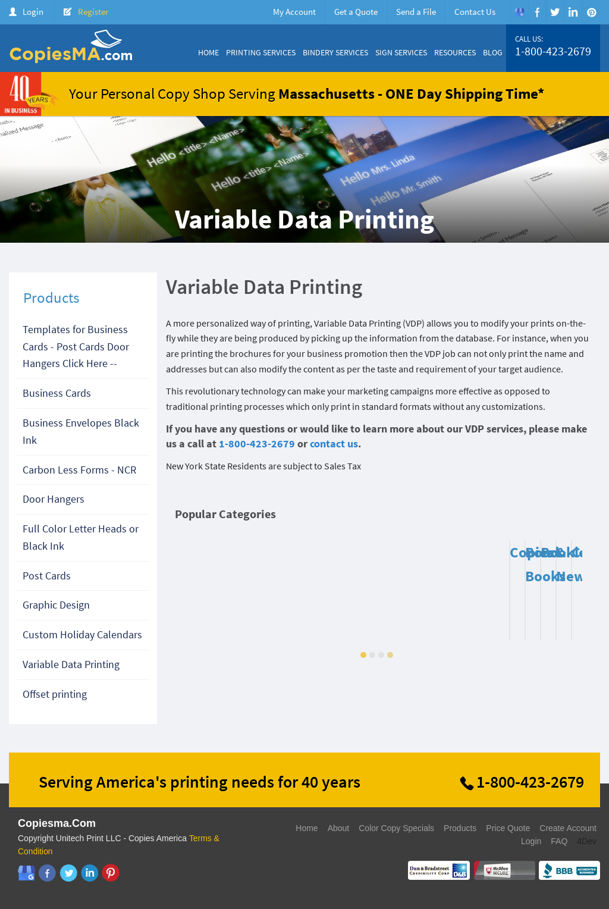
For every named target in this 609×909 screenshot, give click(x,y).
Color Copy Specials (396, 828)
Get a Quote (356, 11)
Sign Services (401, 52)
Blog (493, 52)
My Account (294, 11)
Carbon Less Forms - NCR (79, 470)
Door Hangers (53, 499)
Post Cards (47, 575)
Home (208, 52)
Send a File (416, 11)
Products (460, 828)
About (339, 828)
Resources (455, 52)
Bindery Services (335, 52)
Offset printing (55, 694)
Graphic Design (56, 605)
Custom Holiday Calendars (82, 634)
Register (93, 11)
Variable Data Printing (71, 664)
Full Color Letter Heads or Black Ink (81, 537)
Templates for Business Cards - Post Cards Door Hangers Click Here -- (76, 346)
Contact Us (474, 11)
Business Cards (57, 393)
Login (33, 11)
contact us (334, 443)
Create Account (568, 828)
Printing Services (261, 52)
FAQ (559, 841)
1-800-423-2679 (553, 51)
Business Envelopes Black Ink (81, 431)
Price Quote (508, 828)
